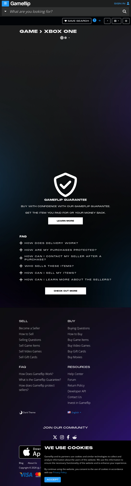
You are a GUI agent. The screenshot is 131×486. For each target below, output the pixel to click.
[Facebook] (68, 438)
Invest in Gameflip (79, 403)
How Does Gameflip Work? (36, 374)
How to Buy (75, 334)
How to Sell (26, 334)
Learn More (65, 221)
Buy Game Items (78, 340)
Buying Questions (79, 328)
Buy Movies (75, 357)
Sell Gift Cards (28, 357)
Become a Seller (29, 328)
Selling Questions (30, 340)
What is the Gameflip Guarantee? (40, 380)
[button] (124, 11)
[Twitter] (55, 438)
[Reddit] (74, 438)
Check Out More (65, 291)
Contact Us (75, 397)
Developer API (77, 391)
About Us (32, 463)
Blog (21, 463)
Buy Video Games (79, 346)
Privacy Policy (60, 472)
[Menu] (5, 3)
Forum (72, 380)
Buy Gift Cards (77, 351)
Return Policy (76, 385)
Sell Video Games (30, 351)
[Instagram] (62, 438)
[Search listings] (64, 11)
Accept (53, 479)
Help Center (75, 374)
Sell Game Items (29, 346)
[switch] (27, 412)
